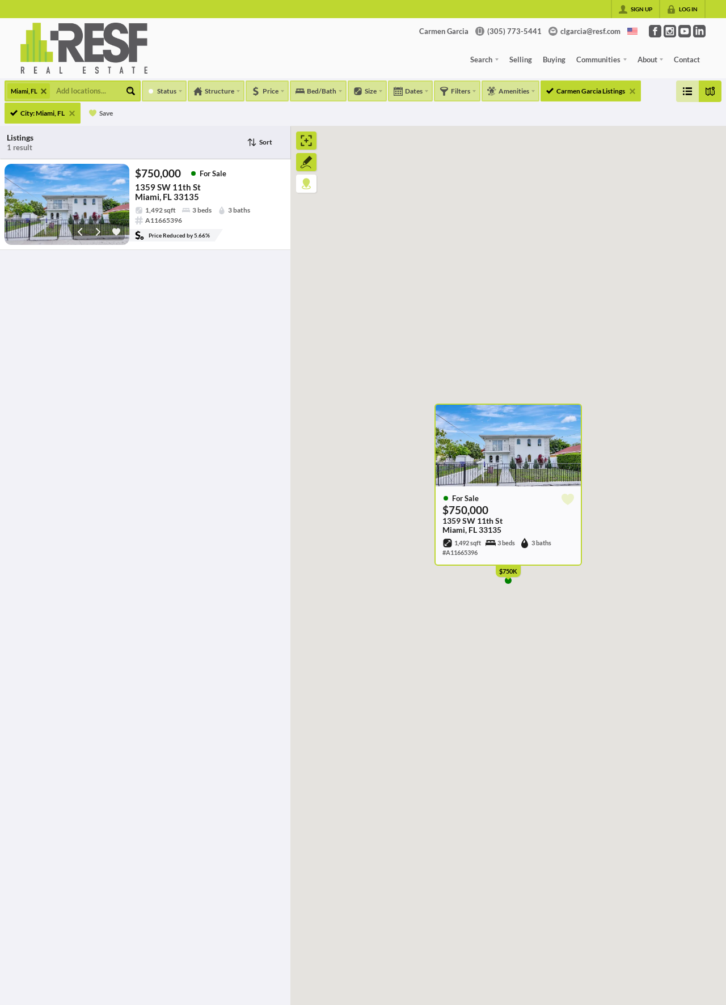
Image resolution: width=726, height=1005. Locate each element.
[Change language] (632, 31)
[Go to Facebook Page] (655, 31)
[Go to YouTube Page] (684, 31)
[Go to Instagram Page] (670, 31)
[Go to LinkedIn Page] (699, 31)
